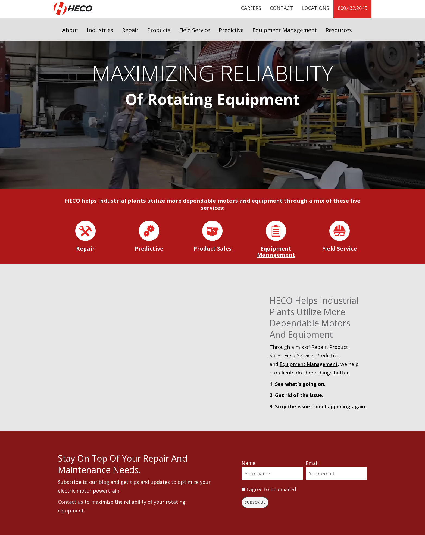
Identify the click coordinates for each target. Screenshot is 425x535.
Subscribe (255, 502)
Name (248, 463)
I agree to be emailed (271, 489)
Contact (281, 8)
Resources (339, 30)
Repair (130, 30)
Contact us (70, 502)
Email (312, 463)
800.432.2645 (352, 8)
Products (158, 30)
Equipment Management (284, 30)
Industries (100, 30)
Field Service (194, 30)
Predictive (231, 30)
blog (104, 482)
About (70, 30)
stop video (409, 182)
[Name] (272, 473)
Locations (315, 8)
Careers (251, 8)
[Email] (336, 473)
